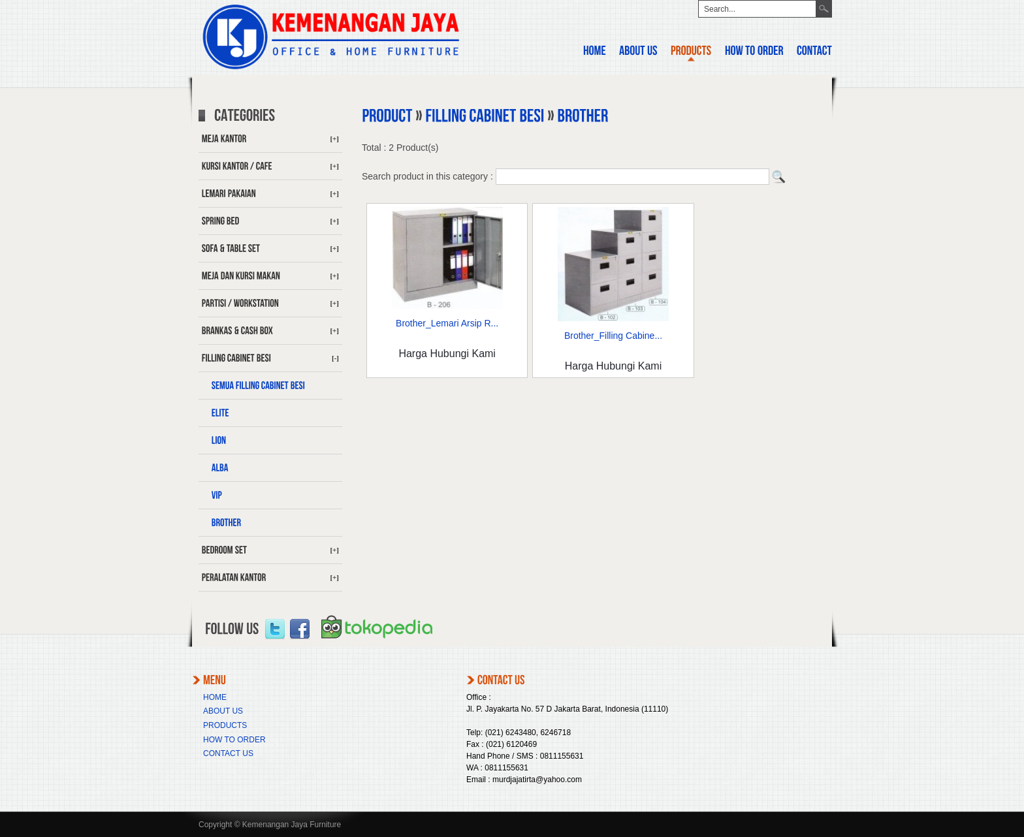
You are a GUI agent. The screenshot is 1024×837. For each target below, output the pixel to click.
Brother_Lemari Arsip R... (447, 323)
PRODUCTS (225, 725)
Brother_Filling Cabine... (613, 335)
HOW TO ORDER (234, 739)
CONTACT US (228, 753)
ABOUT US (223, 711)
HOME (215, 697)
